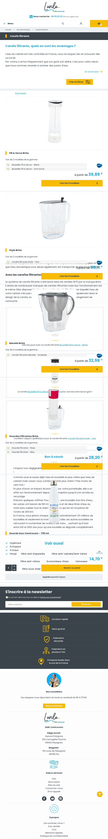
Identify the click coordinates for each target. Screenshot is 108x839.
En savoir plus (92, 71)
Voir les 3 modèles (69, 369)
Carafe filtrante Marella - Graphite (29, 354)
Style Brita (15, 250)
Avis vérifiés (54, 826)
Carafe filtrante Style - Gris (25, 261)
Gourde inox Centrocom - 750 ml (29, 533)
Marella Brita (17, 343)
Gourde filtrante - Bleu (23, 452)
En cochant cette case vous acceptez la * (34, 597)
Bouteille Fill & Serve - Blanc (26, 164)
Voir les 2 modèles (69, 183)
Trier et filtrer (76, 81)
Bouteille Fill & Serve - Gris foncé (28, 168)
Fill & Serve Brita (19, 153)
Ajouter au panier (72, 568)
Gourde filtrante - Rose (23, 447)
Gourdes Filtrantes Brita (23, 436)
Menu (10, 23)
